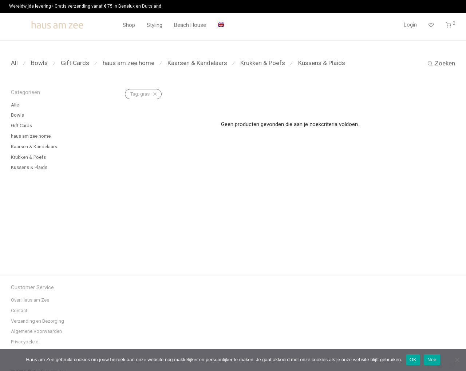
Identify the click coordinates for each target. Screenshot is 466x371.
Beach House (190, 25)
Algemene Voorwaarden (36, 331)
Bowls (39, 62)
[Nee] (457, 359)
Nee (432, 359)
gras (140, 94)
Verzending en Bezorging (37, 321)
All (14, 62)
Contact (19, 310)
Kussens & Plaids (321, 62)
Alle (15, 105)
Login (410, 24)
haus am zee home (128, 62)
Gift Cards (75, 62)
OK (413, 359)
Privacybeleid (25, 341)
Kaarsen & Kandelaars (197, 62)
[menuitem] (221, 25)
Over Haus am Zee (30, 300)
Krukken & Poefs (262, 62)
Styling (154, 25)
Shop (129, 25)
